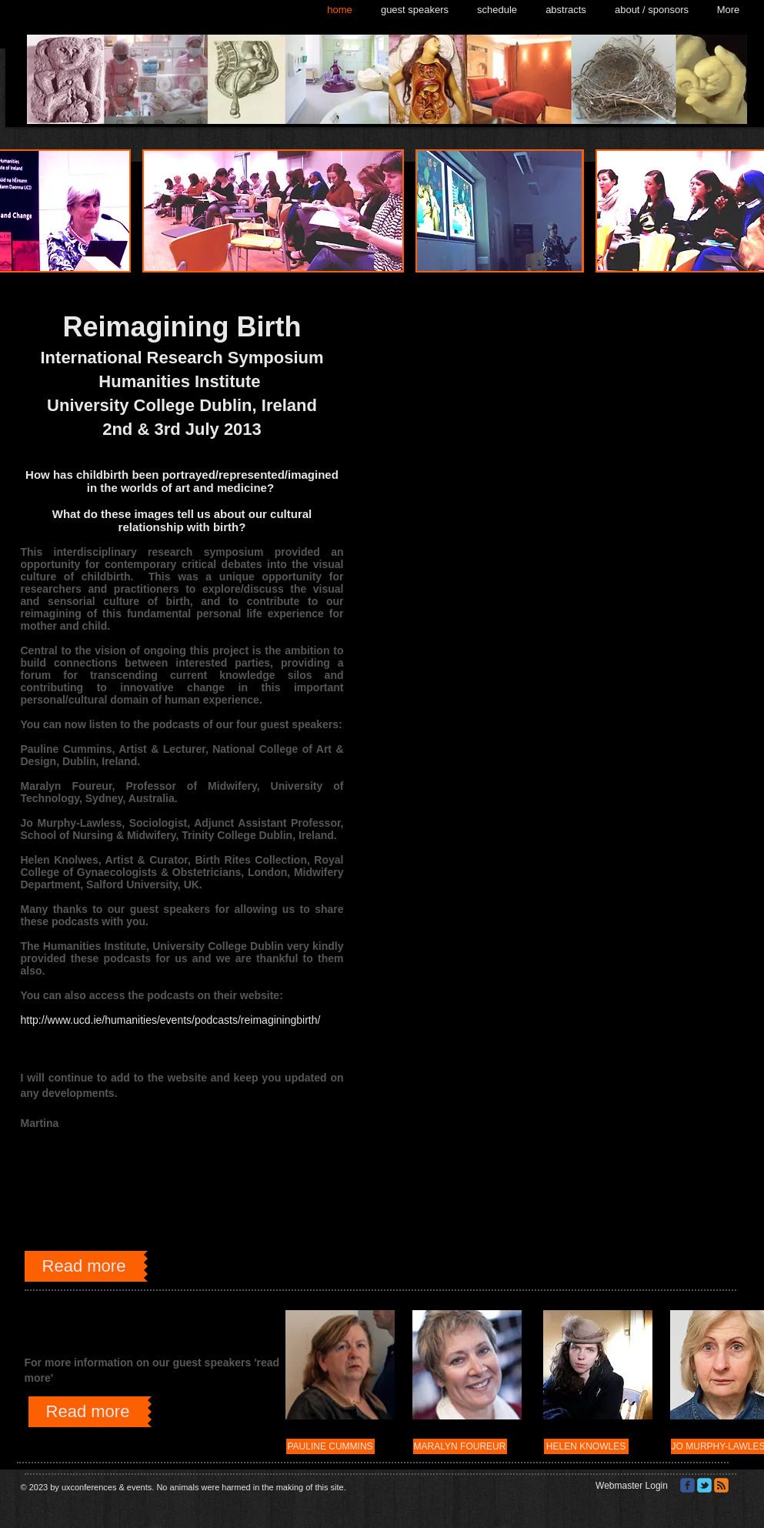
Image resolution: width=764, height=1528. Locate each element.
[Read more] (84, 1266)
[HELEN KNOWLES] (586, 1446)
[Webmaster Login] (632, 1485)
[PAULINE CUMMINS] (330, 1446)
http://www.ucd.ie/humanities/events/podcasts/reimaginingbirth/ (171, 1020)
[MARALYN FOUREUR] (460, 1446)
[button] (273, 210)
